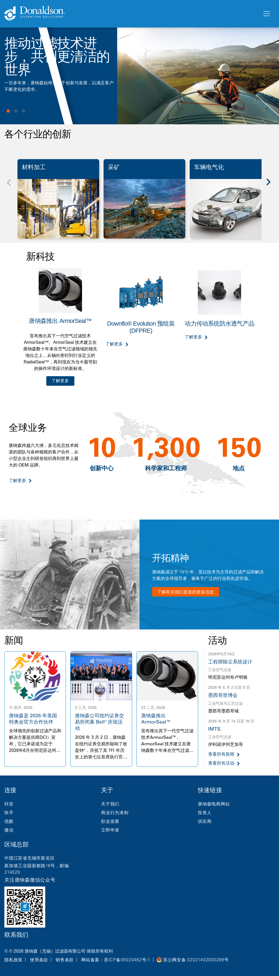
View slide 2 (15, 111)
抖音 (9, 804)
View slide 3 (23, 111)
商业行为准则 (115, 812)
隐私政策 (13, 960)
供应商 (204, 821)
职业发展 (110, 821)
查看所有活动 (221, 763)
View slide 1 (8, 111)
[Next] (271, 186)
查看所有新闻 (221, 754)
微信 (9, 830)
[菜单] (266, 14)
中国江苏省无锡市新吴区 (29, 858)
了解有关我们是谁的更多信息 (185, 592)
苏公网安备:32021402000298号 (196, 960)
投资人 (204, 812)
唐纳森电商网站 (214, 804)
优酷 (9, 821)
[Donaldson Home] (131, 13)
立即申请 (110, 830)
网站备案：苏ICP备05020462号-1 (115, 960)
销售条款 (65, 960)
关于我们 (110, 804)
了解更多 (60, 380)
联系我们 (16, 934)
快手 (9, 812)
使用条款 (39, 960)
